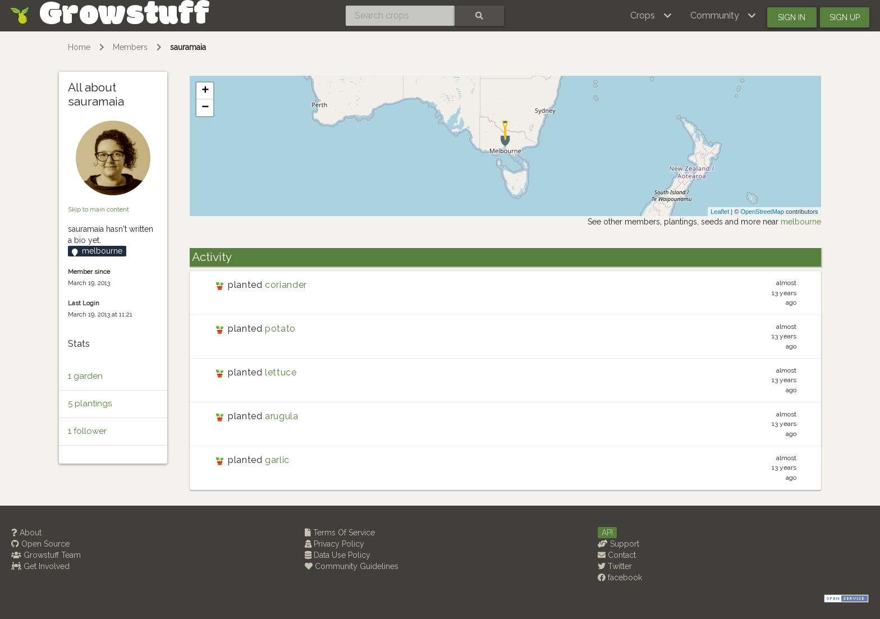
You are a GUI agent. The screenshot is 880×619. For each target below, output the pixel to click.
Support (618, 543)
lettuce (280, 372)
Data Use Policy (337, 555)
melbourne (801, 221)
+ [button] (205, 90)
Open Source (40, 543)
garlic (277, 460)
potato (280, 328)
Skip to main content (98, 209)
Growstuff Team (46, 555)
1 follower (87, 431)
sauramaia (188, 47)
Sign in (791, 17)
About (26, 532)
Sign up (844, 17)
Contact (617, 555)
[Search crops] (400, 16)
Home (79, 47)
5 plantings (90, 403)
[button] (651, 16)
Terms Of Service (340, 532)
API (607, 532)
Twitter (615, 566)
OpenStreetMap (762, 211)
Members (130, 47)
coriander (286, 284)
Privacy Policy (334, 543)
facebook (620, 577)
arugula (281, 416)
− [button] (205, 107)
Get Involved (40, 566)
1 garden (85, 376)
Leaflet (720, 211)
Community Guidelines (351, 566)
